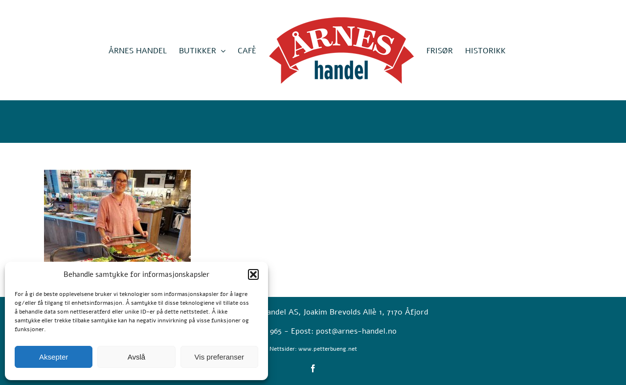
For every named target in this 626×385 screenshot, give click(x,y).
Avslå (136, 357)
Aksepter (53, 357)
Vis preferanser (219, 357)
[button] (253, 274)
